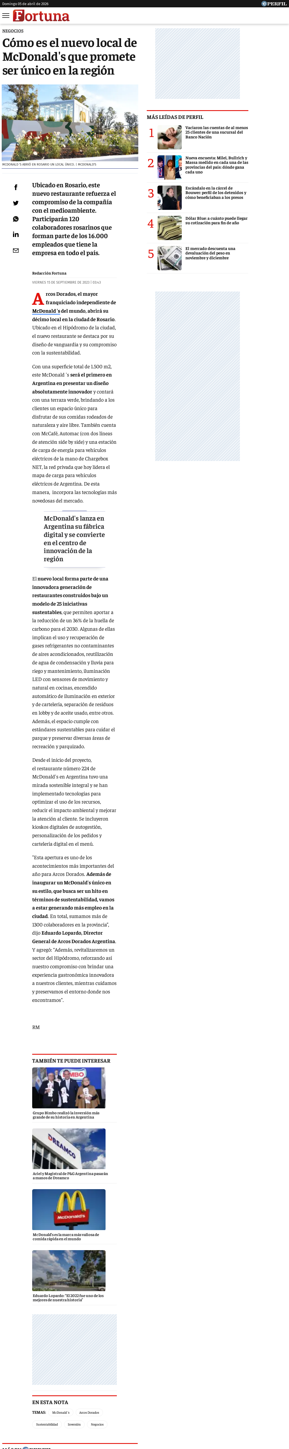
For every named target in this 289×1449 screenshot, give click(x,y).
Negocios (42, 1011)
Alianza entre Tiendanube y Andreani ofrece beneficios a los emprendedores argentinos (81, 1270)
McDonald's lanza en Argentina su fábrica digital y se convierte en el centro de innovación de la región (96, 437)
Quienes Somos (86, 1407)
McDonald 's (60, 297)
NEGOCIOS (12, 30)
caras (44, 1142)
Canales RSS (55, 1407)
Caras (16, 1386)
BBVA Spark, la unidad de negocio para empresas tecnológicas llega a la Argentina (86, 1257)
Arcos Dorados (89, 999)
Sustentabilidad (120, 999)
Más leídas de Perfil (213, 116)
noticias (44, 1050)
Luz (217, 1386)
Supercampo (175, 1386)
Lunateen (255, 1386)
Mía (233, 1386)
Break (278, 1386)
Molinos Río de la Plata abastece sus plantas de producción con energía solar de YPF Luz (88, 1297)
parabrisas (134, 1142)
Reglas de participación (202, 1407)
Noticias (39, 1386)
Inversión (147, 999)
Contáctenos (118, 1407)
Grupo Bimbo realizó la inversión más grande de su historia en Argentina (77, 1247)
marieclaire (134, 1050)
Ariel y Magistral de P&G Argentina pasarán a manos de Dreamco (69, 1284)
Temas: (39, 998)
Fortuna (96, 1386)
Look (200, 1386)
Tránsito (238, 1407)
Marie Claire (68, 1386)
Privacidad (146, 1407)
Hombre (120, 1386)
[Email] (15, 278)
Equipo (168, 1407)
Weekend (145, 1386)
